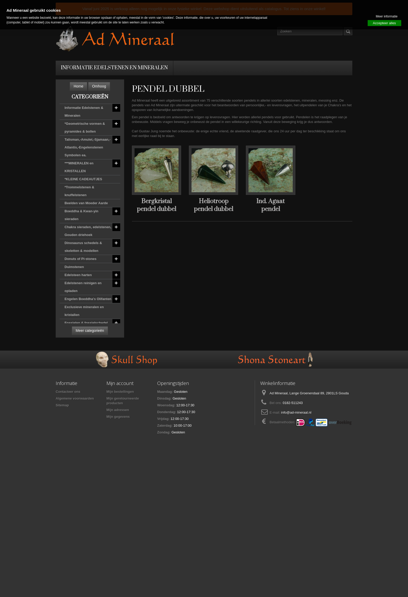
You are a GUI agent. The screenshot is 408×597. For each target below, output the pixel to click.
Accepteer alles (384, 23)
